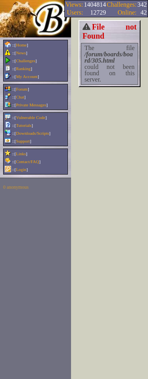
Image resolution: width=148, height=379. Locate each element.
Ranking (23, 68)
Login (21, 169)
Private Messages (31, 104)
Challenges (26, 60)
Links (21, 153)
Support (23, 141)
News (21, 52)
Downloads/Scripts (32, 133)
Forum (22, 89)
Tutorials (24, 125)
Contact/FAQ (27, 161)
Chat (20, 97)
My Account (27, 76)
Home (21, 45)
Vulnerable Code (30, 117)
